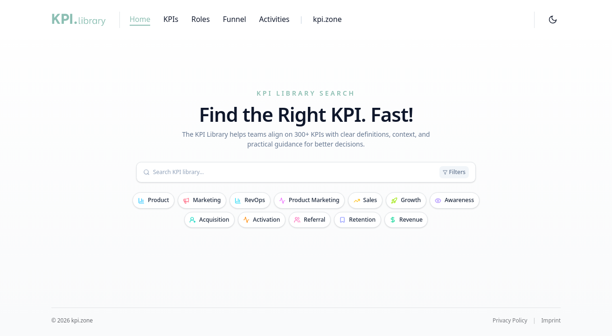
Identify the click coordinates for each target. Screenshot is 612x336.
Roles (200, 19)
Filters (454, 172)
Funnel (234, 19)
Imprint (551, 320)
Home (140, 19)
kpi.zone (327, 19)
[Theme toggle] (552, 20)
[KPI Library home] (78, 19)
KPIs (170, 19)
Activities (274, 19)
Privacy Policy (510, 320)
